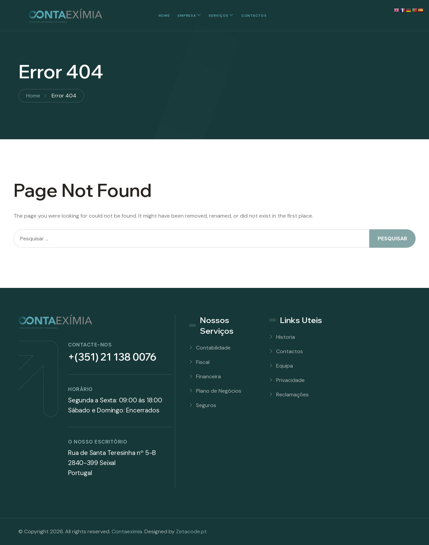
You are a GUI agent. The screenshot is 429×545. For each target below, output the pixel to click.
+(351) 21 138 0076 (112, 357)
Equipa (284, 365)
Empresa (187, 15)
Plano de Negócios (218, 390)
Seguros (206, 405)
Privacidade (290, 380)
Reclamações (292, 394)
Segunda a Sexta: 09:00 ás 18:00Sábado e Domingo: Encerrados (115, 405)
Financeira (208, 376)
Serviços (218, 15)
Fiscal (202, 362)
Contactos (253, 15)
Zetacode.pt (191, 531)
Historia (285, 336)
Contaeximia (127, 531)
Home (164, 15)
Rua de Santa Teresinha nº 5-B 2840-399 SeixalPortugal (112, 463)
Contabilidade (213, 347)
